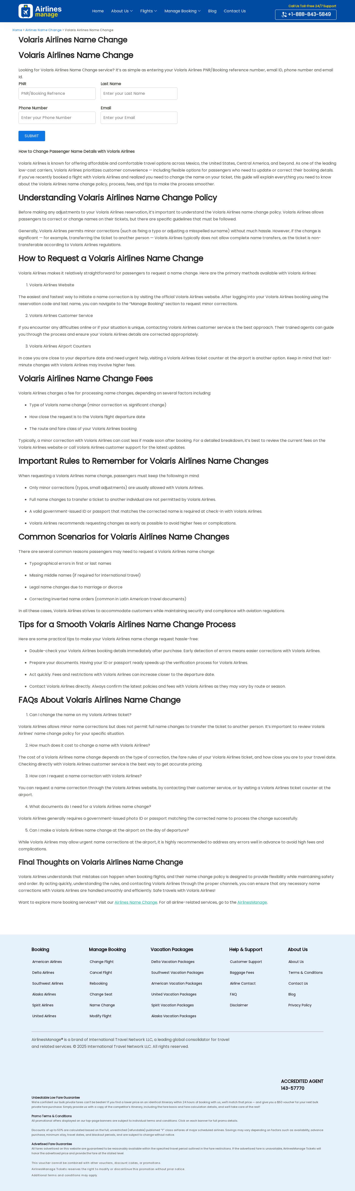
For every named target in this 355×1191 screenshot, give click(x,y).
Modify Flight (100, 1016)
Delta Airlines (43, 972)
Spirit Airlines (42, 1005)
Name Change (102, 1005)
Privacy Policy (300, 1005)
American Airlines (47, 961)
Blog (212, 11)
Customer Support (246, 961)
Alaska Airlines (44, 994)
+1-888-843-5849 (306, 14)
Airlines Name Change (136, 902)
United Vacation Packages (173, 994)
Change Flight (102, 961)
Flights (146, 11)
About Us (120, 11)
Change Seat (101, 994)
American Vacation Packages (176, 983)
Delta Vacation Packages (173, 961)
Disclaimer (239, 1005)
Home (98, 11)
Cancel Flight (101, 972)
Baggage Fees (242, 972)
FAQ (233, 994)
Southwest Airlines (47, 983)
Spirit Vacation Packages (172, 1005)
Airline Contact (243, 983)
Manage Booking (180, 11)
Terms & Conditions (305, 972)
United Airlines (44, 1016)
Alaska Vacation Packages (173, 1016)
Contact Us (235, 11)
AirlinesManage (252, 902)
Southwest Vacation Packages (177, 972)
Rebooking (98, 983)
